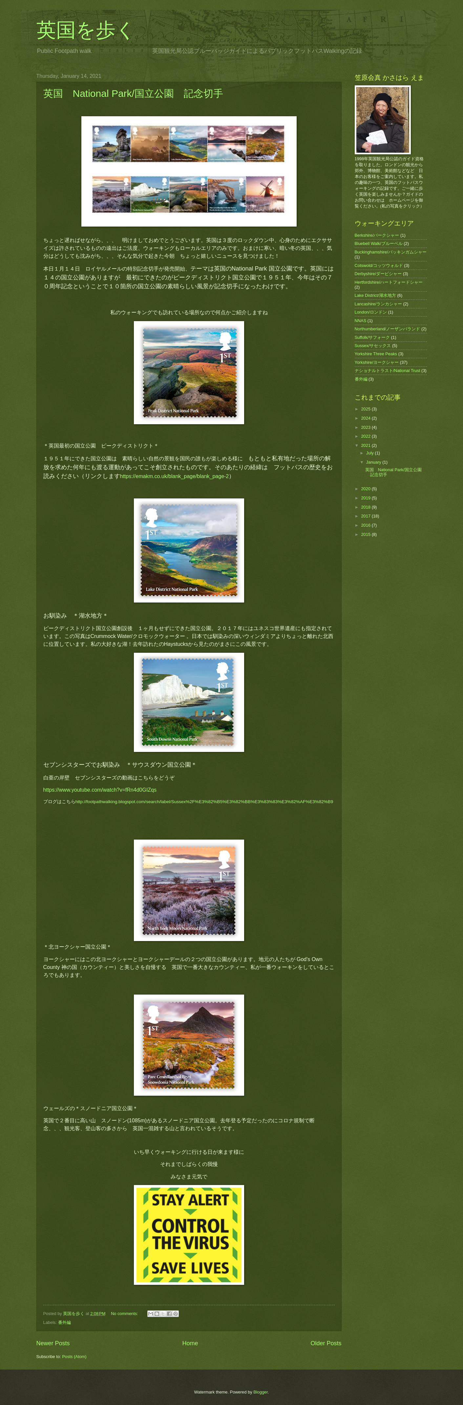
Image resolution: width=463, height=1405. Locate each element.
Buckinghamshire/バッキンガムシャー (391, 252)
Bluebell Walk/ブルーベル (379, 243)
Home (190, 1343)
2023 (366, 427)
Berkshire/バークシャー (377, 235)
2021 (366, 445)
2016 (366, 525)
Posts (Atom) (74, 1356)
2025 (366, 408)
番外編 (64, 1322)
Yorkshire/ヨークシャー (377, 362)
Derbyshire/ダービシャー (378, 273)
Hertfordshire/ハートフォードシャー (389, 282)
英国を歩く (86, 30)
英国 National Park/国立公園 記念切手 (133, 93)
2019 (366, 497)
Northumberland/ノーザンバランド (387, 328)
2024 (366, 418)
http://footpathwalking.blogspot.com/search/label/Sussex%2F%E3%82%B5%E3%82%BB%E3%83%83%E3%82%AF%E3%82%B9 (204, 801)
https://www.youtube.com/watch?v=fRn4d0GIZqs (100, 790)
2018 (366, 507)
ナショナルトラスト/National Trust (387, 370)
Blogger (260, 1392)
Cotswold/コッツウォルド (379, 265)
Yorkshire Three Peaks (376, 353)
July (370, 452)
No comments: (125, 1313)
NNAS (361, 320)
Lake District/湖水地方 (375, 295)
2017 (366, 516)
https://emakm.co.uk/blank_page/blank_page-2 (174, 476)
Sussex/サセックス (373, 345)
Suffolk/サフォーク (372, 337)
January (374, 462)
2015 (366, 534)
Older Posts (325, 1343)
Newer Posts (53, 1343)
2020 (366, 488)
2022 (366, 436)
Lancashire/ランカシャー (378, 303)
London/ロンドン (371, 312)
